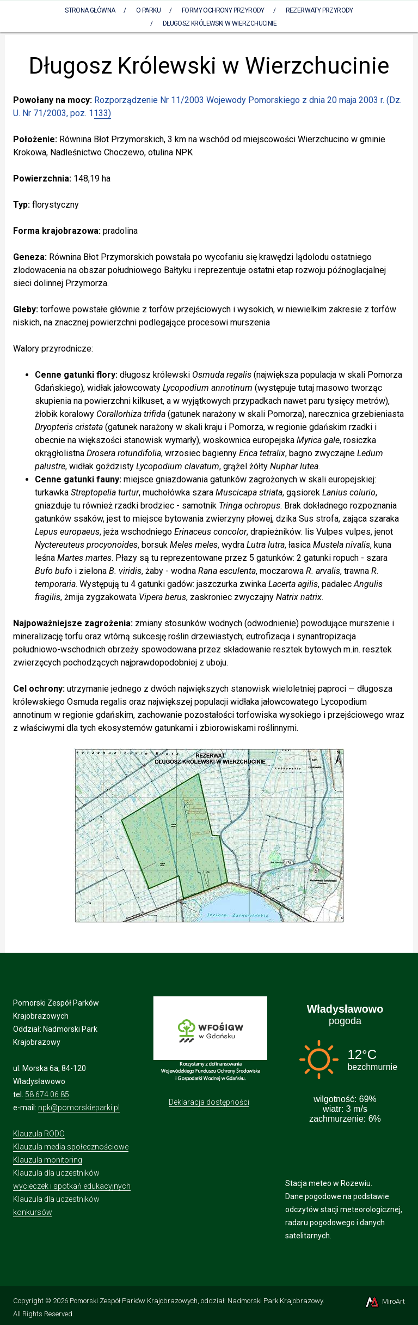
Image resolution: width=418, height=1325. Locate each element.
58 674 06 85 (47, 1094)
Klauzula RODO (39, 1133)
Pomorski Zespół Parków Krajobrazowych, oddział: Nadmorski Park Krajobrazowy (196, 1301)
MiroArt (384, 1301)
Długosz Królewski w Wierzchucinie (219, 23)
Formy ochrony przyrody (223, 10)
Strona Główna (90, 10)
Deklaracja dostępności (209, 1102)
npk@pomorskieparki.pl (79, 1107)
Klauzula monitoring (47, 1159)
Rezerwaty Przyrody (319, 10)
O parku (148, 10)
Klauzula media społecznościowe (70, 1146)
